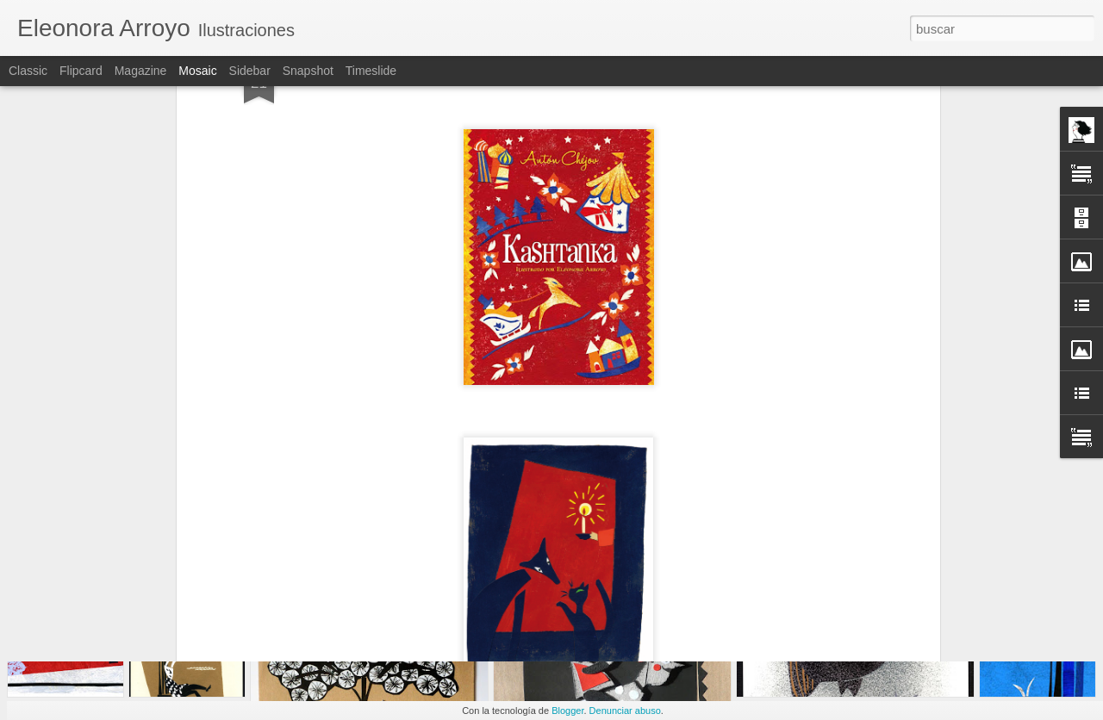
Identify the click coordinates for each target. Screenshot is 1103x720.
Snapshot (308, 71)
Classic (28, 71)
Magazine (141, 71)
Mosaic (197, 71)
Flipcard (81, 71)
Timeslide (371, 71)
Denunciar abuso (625, 710)
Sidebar (250, 71)
